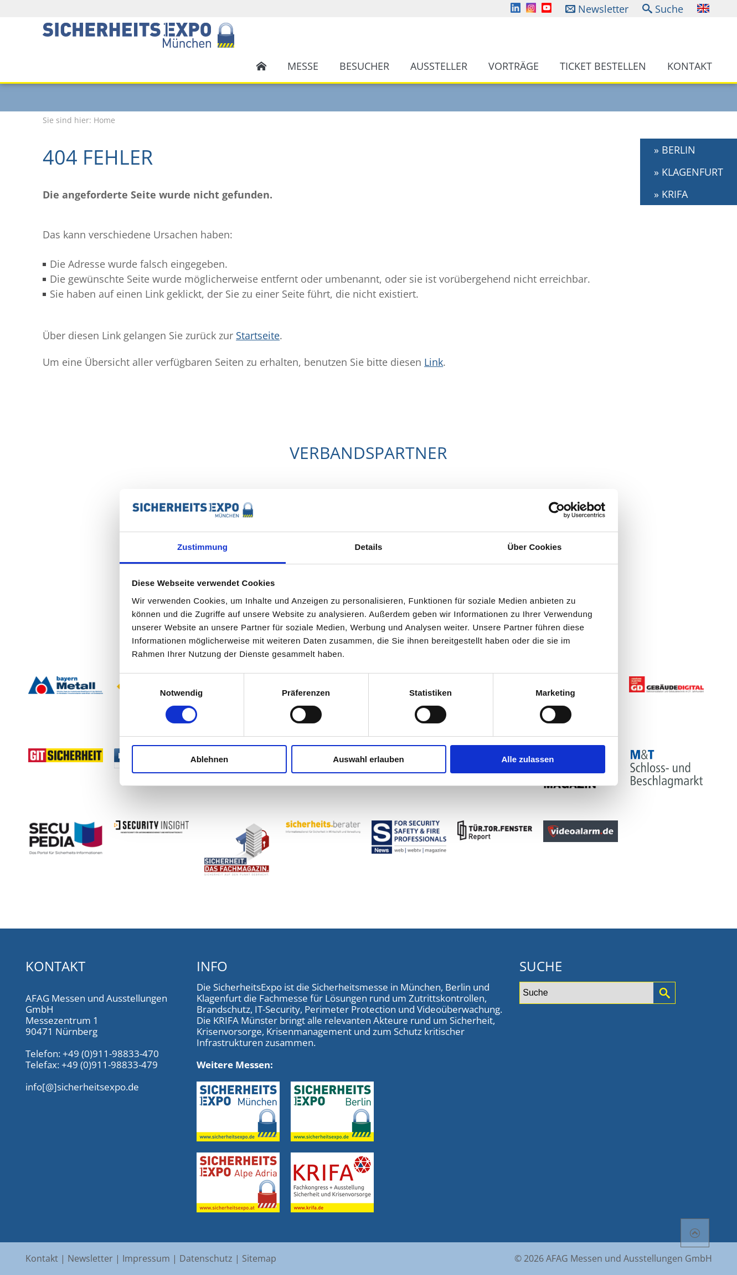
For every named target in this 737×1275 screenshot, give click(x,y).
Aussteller (438, 66)
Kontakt (689, 66)
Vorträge (513, 66)
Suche (669, 9)
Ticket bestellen (603, 66)
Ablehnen (209, 759)
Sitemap (259, 1258)
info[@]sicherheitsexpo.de (82, 1086)
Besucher (364, 66)
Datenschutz (206, 1258)
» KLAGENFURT (688, 171)
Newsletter (603, 9)
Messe (302, 66)
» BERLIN (674, 149)
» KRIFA (671, 194)
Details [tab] (369, 547)
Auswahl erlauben (368, 759)
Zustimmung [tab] (202, 547)
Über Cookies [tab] (535, 547)
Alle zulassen (527, 759)
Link (433, 362)
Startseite (258, 335)
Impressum (146, 1258)
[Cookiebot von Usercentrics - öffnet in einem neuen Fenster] (556, 510)
